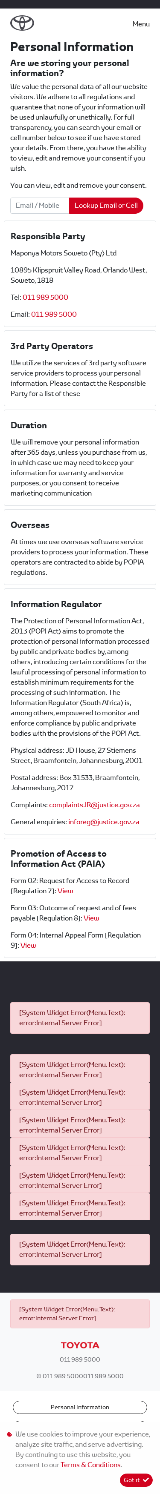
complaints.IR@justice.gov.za (94, 804)
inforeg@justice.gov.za (104, 821)
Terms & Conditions (91, 1464)
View (65, 890)
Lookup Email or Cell (106, 205)
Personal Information (80, 1407)
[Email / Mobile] (40, 206)
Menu (141, 24)
